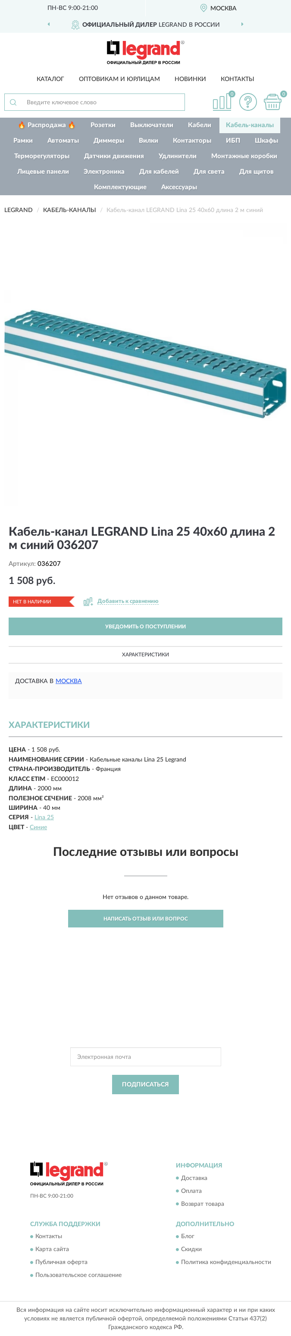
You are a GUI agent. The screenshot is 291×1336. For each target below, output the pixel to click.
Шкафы (266, 140)
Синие (38, 827)
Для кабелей (159, 172)
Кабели (199, 125)
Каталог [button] (50, 79)
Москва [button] (69, 681)
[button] (247, 102)
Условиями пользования (135, 1111)
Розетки (103, 125)
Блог (187, 1236)
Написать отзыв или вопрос (145, 918)
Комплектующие (120, 187)
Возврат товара (202, 1204)
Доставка (194, 1178)
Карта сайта (52, 1249)
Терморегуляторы (41, 156)
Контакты (237, 79)
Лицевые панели (43, 172)
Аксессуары (179, 187)
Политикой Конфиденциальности (188, 1104)
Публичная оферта (61, 1262)
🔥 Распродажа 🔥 (47, 125)
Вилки (148, 140)
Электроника (104, 172)
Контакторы (192, 140)
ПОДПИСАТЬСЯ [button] (145, 1085)
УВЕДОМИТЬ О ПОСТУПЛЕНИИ (145, 626)
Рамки (23, 140)
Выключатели (151, 125)
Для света (209, 172)
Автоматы (63, 140)
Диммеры (109, 140)
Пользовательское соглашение (78, 1275)
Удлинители (178, 156)
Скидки (191, 1249)
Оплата (191, 1191)
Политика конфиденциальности (226, 1262)
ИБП (233, 140)
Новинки (190, 79)
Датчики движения (114, 156)
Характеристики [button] (145, 654)
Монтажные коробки (244, 156)
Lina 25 (44, 818)
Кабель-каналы (250, 125)
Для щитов (256, 172)
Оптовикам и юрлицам (119, 79)
